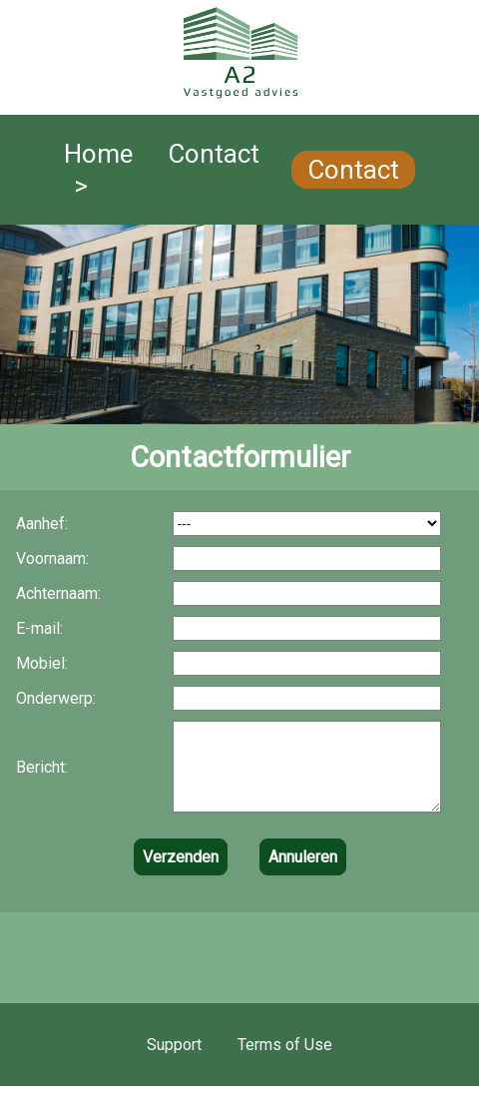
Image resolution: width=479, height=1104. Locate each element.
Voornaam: (52, 558)
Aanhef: (42, 523)
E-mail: (39, 628)
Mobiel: (42, 663)
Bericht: (42, 776)
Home (98, 154)
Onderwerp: (56, 698)
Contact (353, 170)
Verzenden (181, 874)
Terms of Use (285, 1062)
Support (174, 1062)
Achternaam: (58, 593)
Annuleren (302, 874)
